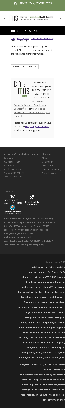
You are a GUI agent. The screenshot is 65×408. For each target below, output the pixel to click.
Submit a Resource (24, 66)
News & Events (49, 173)
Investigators (23, 38)
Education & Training (51, 169)
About (45, 158)
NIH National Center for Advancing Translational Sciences (30, 105)
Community (47, 161)
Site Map (46, 154)
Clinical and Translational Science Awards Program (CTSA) (32, 112)
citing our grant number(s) (37, 126)
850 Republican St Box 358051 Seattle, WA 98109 (12, 165)
